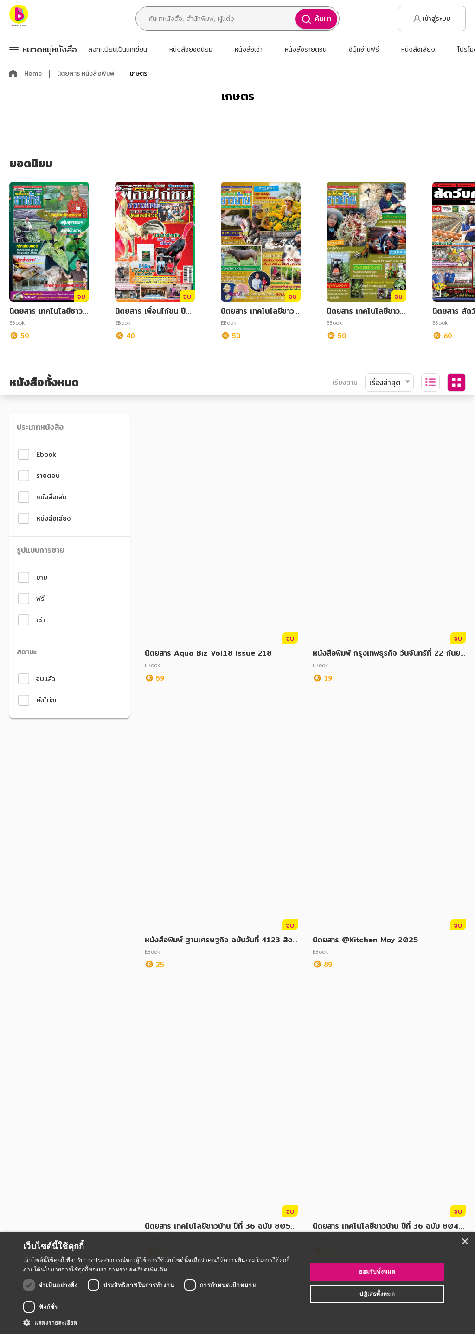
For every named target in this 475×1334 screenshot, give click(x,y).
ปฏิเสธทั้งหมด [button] (377, 1294)
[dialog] (237, 1283)
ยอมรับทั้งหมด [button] (377, 1272)
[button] (161, 1322)
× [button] (464, 1241)
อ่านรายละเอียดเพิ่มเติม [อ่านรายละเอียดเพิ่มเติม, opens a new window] (138, 1269)
